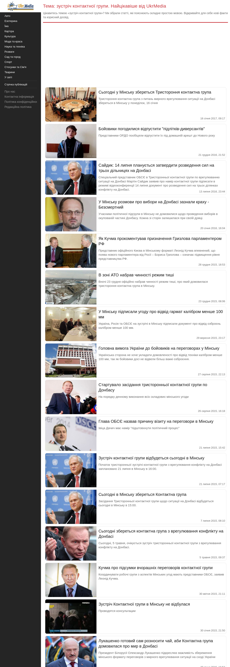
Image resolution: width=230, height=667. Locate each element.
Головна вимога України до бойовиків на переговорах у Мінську (159, 348)
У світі (8, 77)
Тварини (10, 72)
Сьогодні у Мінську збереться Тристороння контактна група (155, 92)
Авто (7, 15)
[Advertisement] (135, 56)
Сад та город (12, 56)
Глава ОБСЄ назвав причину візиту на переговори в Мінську (156, 421)
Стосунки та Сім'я (15, 67)
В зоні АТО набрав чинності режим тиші (136, 275)
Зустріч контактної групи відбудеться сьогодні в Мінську (151, 458)
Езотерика (11, 21)
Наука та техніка (15, 46)
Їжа (7, 26)
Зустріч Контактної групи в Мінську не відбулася (144, 604)
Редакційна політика (18, 107)
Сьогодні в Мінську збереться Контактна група (142, 494)
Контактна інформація (19, 96)
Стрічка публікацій (16, 84)
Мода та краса (13, 41)
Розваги (9, 51)
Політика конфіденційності (22, 101)
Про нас (10, 91)
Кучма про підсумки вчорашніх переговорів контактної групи (156, 567)
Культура (10, 36)
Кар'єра (9, 31)
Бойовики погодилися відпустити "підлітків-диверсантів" (152, 129)
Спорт (8, 61)
